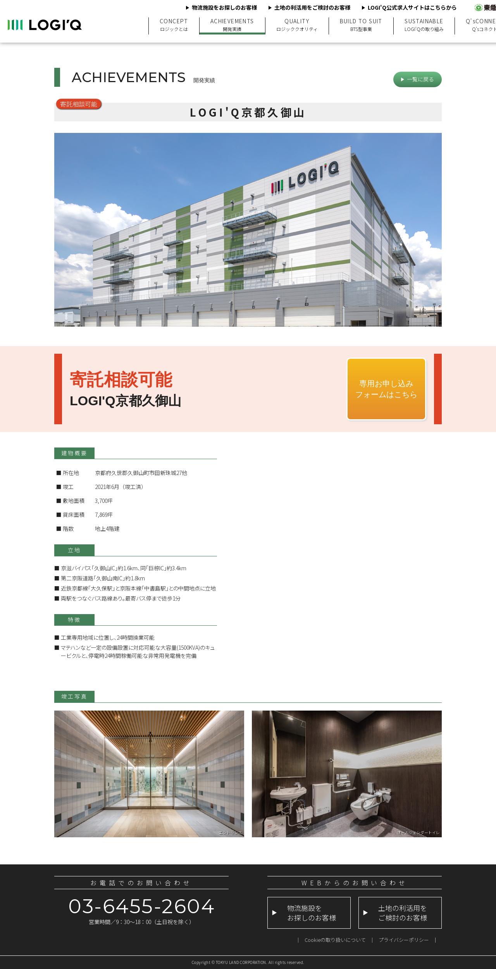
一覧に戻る (420, 79)
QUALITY (297, 24)
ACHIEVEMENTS (232, 24)
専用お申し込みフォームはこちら (386, 389)
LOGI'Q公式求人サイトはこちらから (412, 7)
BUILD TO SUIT (361, 24)
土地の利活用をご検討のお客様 (312, 7)
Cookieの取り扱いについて (335, 939)
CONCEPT (174, 24)
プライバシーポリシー (404, 939)
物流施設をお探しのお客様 (224, 7)
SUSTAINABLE (424, 24)
